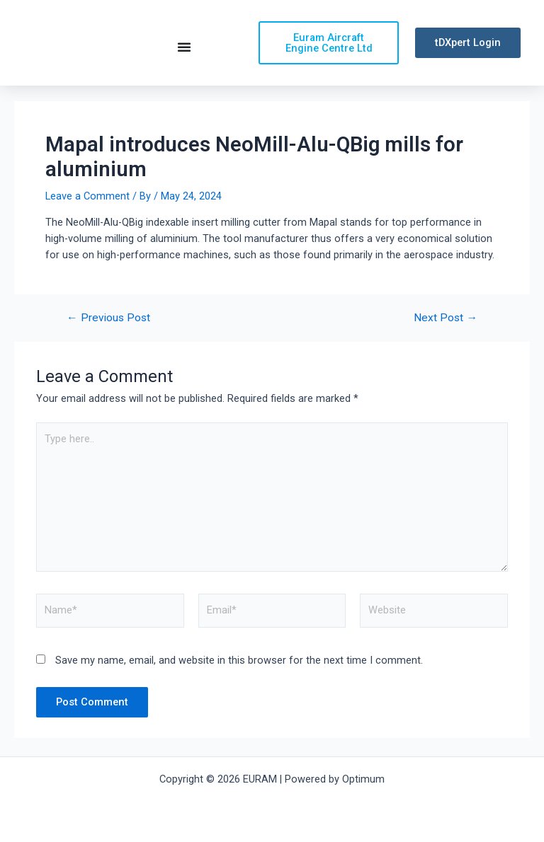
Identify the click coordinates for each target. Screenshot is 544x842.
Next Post (445, 322)
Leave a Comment (87, 198)
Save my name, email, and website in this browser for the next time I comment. (239, 663)
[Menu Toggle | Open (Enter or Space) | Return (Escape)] (184, 48)
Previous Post (108, 322)
